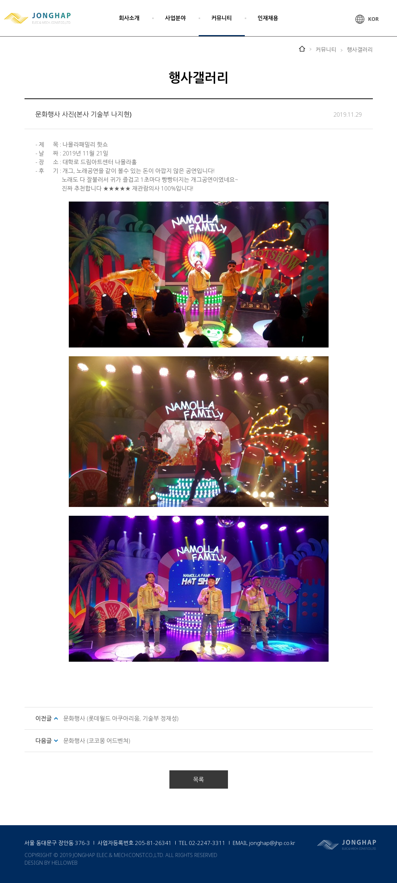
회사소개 (129, 18)
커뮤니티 (221, 18)
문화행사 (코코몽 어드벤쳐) (96, 741)
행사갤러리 (360, 49)
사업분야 (175, 18)
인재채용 (268, 18)
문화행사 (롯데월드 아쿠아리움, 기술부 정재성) (121, 718)
